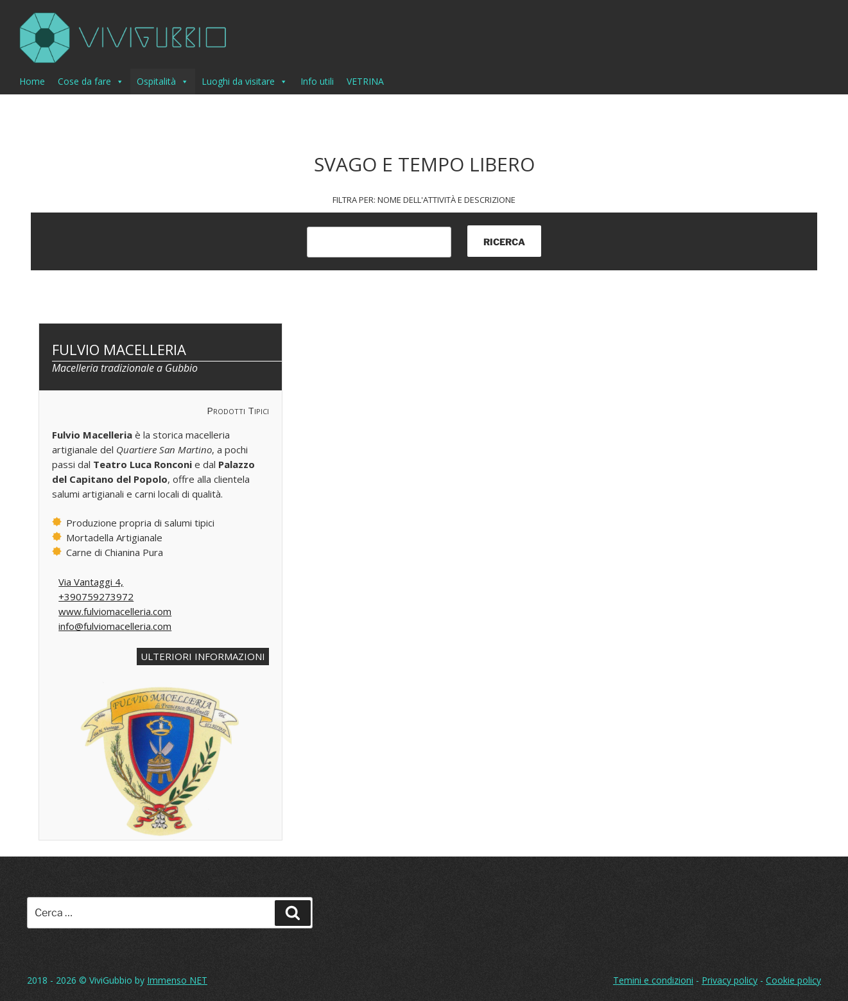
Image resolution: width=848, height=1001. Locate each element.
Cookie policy (793, 980)
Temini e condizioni (653, 980)
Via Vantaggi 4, (90, 581)
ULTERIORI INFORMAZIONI (203, 656)
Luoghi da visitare (245, 81)
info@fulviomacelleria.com (114, 626)
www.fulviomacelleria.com (114, 611)
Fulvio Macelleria (119, 349)
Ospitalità (163, 81)
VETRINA (365, 81)
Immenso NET (177, 980)
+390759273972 (96, 596)
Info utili (317, 81)
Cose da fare (91, 81)
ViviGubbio (110, 980)
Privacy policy (729, 980)
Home (32, 81)
